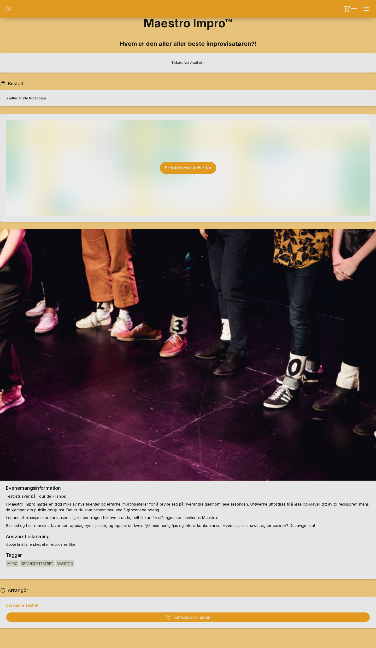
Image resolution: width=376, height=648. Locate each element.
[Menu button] (366, 9)
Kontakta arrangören (188, 617)
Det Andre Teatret (22, 605)
